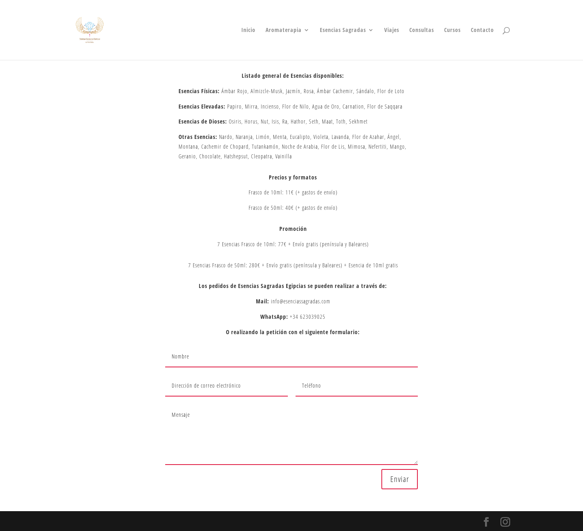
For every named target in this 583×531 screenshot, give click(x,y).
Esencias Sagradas (343, 30)
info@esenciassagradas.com (299, 301)
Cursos (452, 30)
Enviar (399, 478)
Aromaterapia (284, 30)
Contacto (482, 30)
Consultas (421, 30)
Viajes (391, 30)
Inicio (248, 30)
